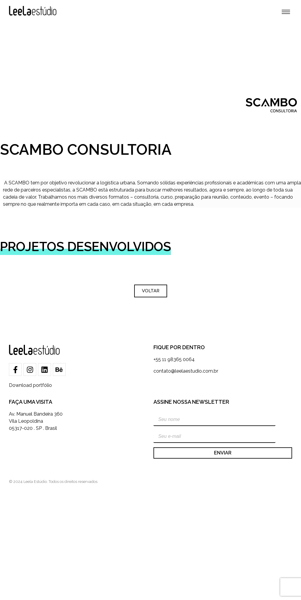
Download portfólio (30, 385)
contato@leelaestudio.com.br (185, 371)
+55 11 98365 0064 (174, 359)
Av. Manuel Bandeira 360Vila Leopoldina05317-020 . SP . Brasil (36, 421)
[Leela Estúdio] (32, 11)
